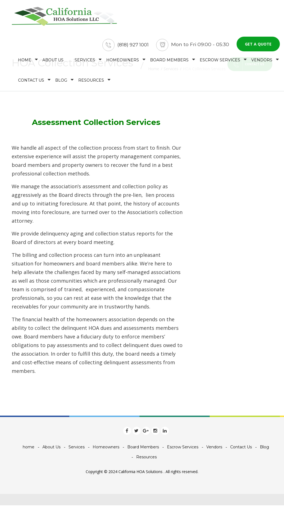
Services (85, 61)
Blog (61, 82)
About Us (53, 61)
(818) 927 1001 (132, 46)
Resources (91, 82)
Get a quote (258, 46)
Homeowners (122, 61)
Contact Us (31, 82)
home (24, 61)
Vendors (261, 61)
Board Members (169, 61)
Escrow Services (220, 61)
